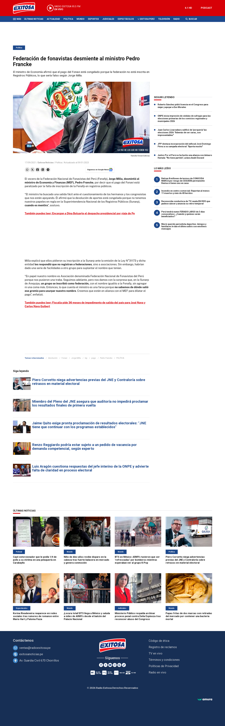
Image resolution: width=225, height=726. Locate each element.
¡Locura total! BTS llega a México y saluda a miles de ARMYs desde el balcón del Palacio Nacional (87, 616)
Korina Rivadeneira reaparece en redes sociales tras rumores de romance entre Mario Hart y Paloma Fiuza (36, 616)
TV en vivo (155, 653)
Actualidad (53, 19)
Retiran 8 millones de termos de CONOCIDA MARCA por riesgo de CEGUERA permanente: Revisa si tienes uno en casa (183, 180)
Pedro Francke (106, 358)
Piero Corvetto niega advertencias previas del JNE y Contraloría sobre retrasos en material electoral (88, 382)
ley (86, 358)
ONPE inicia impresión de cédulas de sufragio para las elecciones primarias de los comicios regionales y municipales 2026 (184, 118)
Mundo (80, 19)
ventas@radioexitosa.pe (35, 648)
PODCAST (206, 7)
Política (68, 19)
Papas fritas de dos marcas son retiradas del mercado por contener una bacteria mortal (189, 616)
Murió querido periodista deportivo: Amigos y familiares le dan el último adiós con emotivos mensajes (184, 226)
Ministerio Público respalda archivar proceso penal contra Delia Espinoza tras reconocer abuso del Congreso (138, 616)
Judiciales (108, 19)
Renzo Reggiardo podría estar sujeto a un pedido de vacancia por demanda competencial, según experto (84, 447)
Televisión (164, 19)
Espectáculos (126, 19)
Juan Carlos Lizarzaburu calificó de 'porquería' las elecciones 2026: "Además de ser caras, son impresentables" (182, 132)
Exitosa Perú (147, 19)
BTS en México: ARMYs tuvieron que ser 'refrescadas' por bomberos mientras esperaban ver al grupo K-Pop (137, 560)
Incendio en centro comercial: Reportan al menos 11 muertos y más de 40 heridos (185, 192)
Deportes (93, 19)
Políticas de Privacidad (164, 666)
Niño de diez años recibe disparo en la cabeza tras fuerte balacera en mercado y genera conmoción (86, 560)
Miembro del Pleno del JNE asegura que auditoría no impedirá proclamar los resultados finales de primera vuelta (90, 403)
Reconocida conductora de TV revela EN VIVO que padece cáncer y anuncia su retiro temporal (185, 202)
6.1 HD (188, 7)
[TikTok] (124, 665)
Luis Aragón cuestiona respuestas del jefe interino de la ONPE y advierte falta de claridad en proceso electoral (90, 468)
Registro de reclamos (163, 647)
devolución (52, 358)
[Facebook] (101, 665)
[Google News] (119, 665)
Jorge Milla (76, 358)
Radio (176, 19)
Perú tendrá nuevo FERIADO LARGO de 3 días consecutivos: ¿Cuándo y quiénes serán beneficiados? (183, 214)
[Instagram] (115, 665)
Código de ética (159, 641)
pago (93, 358)
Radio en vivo (157, 672)
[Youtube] (110, 665)
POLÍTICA (120, 358)
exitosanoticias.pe (31, 654)
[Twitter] (106, 665)
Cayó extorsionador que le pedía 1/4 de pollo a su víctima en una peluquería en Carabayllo (35, 560)
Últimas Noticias (33, 19)
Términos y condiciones (164, 660)
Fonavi (64, 358)
